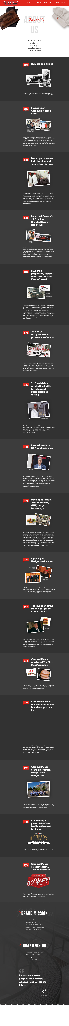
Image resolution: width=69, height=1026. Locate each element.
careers (52, 2)
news (57, 2)
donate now (54, 996)
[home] (13, 3)
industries (39, 2)
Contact (63, 2)
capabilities (30, 2)
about (46, 2)
